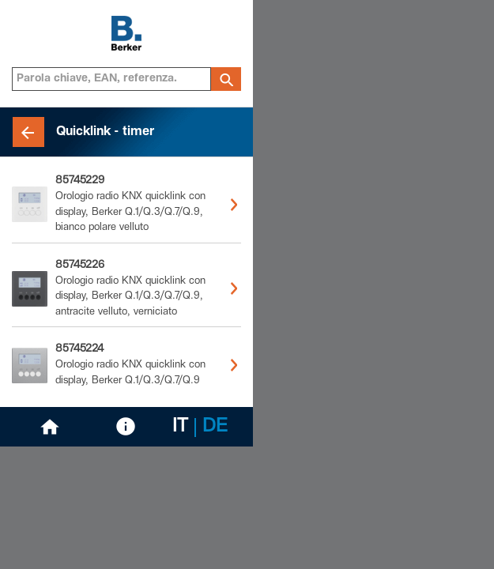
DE (215, 427)
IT (180, 427)
